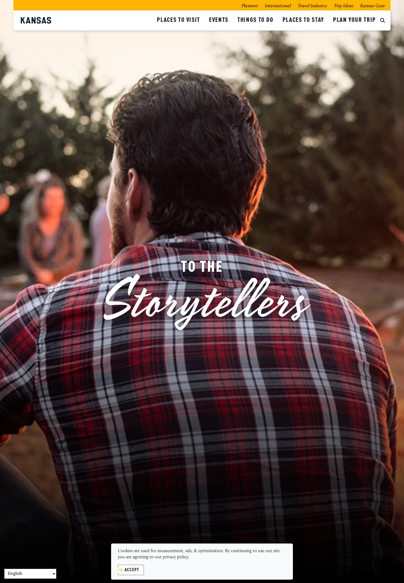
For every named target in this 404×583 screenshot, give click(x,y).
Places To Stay (303, 20)
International (278, 6)
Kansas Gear (372, 6)
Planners (250, 6)
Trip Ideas (344, 6)
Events (218, 20)
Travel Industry (312, 6)
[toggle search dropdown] (382, 21)
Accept (132, 570)
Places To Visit (178, 20)
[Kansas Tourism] (86, 20)
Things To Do (255, 20)
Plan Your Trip (354, 20)
